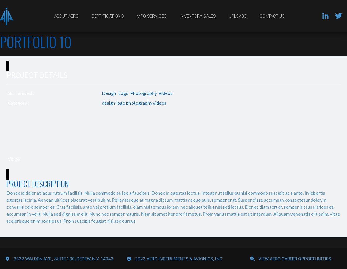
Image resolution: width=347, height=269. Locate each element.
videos (159, 103)
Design (109, 93)
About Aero (66, 16)
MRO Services (152, 16)
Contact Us (272, 16)
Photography (143, 93)
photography (139, 103)
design (108, 103)
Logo (123, 93)
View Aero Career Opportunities (294, 258)
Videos (165, 93)
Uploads (238, 16)
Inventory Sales (198, 16)
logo (120, 103)
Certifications (107, 16)
